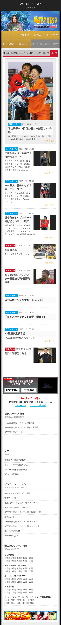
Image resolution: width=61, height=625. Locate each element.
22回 (13, 561)
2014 (6, 600)
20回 (25, 561)
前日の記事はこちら (16, 353)
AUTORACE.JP (30, 4)
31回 (25, 568)
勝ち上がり (9, 517)
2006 (25, 603)
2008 (13, 603)
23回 (6, 561)
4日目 (46, 53)
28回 (6, 558)
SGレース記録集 (11, 474)
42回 (6, 592)
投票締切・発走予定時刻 (15, 460)
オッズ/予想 (52, 35)
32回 (19, 568)
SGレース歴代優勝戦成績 (15, 469)
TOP (8, 35)
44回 (25, 589)
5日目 (54, 53)
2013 (13, 600)
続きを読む (49, 141)
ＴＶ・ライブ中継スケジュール (18, 465)
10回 (31, 582)
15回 (31, 579)
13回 (13, 582)
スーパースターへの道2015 (16, 507)
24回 (31, 558)
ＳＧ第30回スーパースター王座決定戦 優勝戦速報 (17, 278)
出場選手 (23, 43)
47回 (6, 589)
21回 (19, 561)
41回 (13, 592)
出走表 (37, 35)
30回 (31, 568)
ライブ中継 (23, 35)
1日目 (22, 53)
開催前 (7, 53)
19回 (31, 561)
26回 (19, 558)
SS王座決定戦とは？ (13, 432)
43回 (31, 589)
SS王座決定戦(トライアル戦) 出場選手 (21, 427)
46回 (13, 589)
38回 (31, 592)
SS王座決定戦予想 (15, 333)
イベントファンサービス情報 (17, 493)
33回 (13, 568)
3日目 (38, 53)
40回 (19, 592)
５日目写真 (11, 249)
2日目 (30, 53)
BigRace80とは (11, 536)
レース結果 (8, 43)
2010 (32, 600)
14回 (6, 582)
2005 (32, 603)
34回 (6, 568)
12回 (19, 582)
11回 (25, 582)
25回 (25, 558)
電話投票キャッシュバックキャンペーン (22, 503)
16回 (25, 579)
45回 (19, 589)
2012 (19, 600)
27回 (13, 558)
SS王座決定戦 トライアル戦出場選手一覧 (22, 512)
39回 (25, 592)
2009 (6, 603)
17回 (19, 579)
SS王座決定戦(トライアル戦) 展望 (19, 423)
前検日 (15, 53)
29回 (6, 571)
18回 (13, 579)
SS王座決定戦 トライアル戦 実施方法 (20, 521)
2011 (25, 600)
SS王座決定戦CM (12, 531)
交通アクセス (10, 498)
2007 (19, 603)
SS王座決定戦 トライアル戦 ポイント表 (21, 526)
